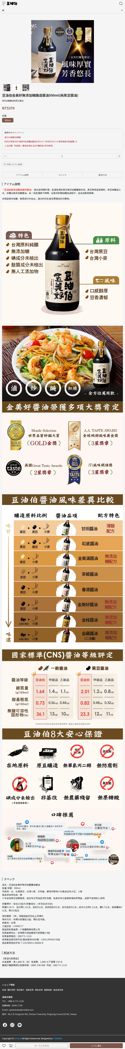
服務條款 (48, 989)
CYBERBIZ (57, 1038)
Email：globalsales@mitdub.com (18, 1009)
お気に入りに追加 (13, 164)
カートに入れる (41, 1045)
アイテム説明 (22, 174)
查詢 (4, 989)
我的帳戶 (20, 989)
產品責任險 (58, 989)
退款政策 (30, 989)
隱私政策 (39, 989)
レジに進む (96, 1045)
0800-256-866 (38, 965)
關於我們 (11, 989)
